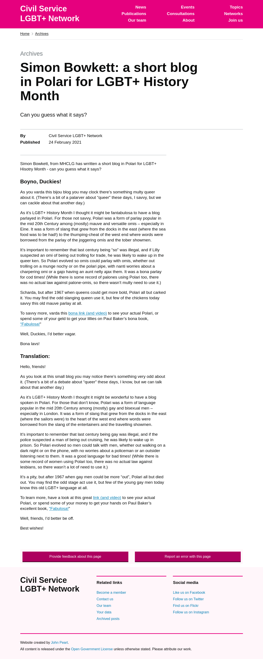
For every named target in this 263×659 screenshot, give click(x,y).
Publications (134, 13)
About (188, 20)
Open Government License (92, 649)
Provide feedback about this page (75, 556)
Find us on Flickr (185, 605)
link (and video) (107, 497)
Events (187, 7)
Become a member (111, 592)
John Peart (59, 642)
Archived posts (107, 619)
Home (25, 34)
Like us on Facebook (189, 592)
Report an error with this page (188, 556)
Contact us (104, 599)
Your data (103, 612)
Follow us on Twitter (188, 599)
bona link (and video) (87, 313)
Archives (41, 34)
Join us (235, 20)
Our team (137, 20)
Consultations (181, 13)
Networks (233, 13)
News (140, 7)
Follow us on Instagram (191, 612)
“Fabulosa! (30, 324)
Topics (236, 7)
